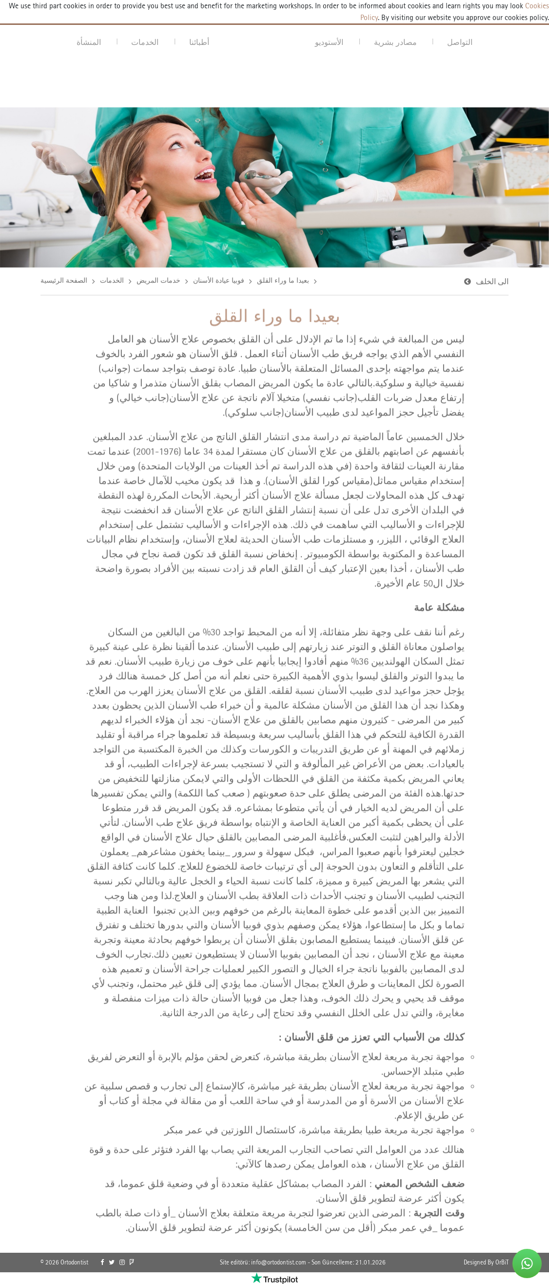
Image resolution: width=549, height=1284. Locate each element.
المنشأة (89, 42)
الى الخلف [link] (492, 283)
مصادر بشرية (395, 42)
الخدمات (144, 42)
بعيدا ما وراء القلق (283, 282)
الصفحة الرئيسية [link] (63, 282)
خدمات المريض (158, 282)
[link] (102, 1262)
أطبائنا (199, 42)
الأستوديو (329, 42)
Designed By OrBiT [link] (486, 1262)
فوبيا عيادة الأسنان (218, 282)
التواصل (459, 42)
